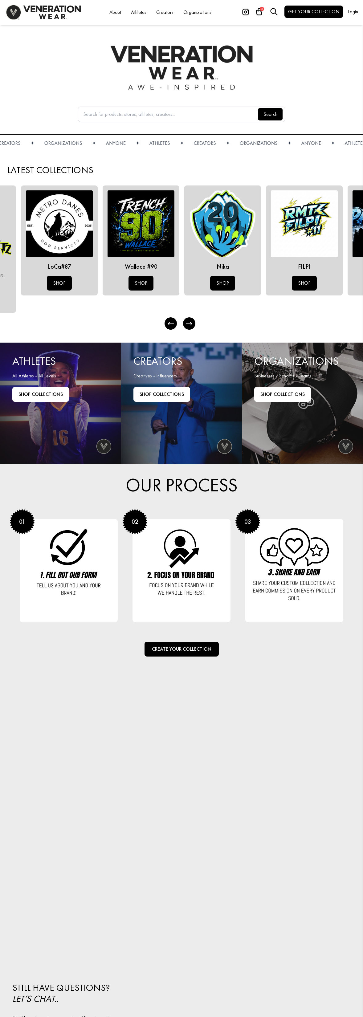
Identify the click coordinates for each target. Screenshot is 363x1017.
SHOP (59, 283)
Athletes (138, 12)
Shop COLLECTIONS (282, 394)
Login (353, 11)
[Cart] (259, 11)
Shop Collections (40, 394)
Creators (164, 12)
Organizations (197, 12)
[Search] (273, 11)
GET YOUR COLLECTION (313, 11)
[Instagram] (245, 12)
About (115, 12)
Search (270, 114)
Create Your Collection (181, 649)
